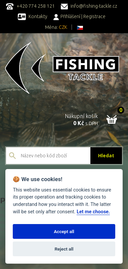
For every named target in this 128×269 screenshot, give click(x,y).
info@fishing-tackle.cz (89, 6)
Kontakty (32, 16)
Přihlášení (66, 16)
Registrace (94, 16)
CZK (63, 27)
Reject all (63, 249)
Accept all (64, 231)
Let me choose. (93, 212)
